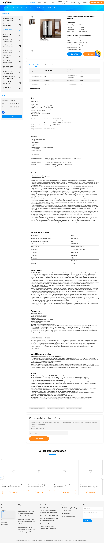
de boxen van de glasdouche (37, 408)
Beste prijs (74, 54)
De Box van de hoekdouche (12, 35)
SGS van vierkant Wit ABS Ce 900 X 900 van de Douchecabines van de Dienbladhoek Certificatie (49, 518)
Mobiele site (4, 522)
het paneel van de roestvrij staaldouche (12, 67)
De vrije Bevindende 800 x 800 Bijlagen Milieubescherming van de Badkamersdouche (26, 521)
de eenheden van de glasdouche (55, 408)
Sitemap (3, 520)
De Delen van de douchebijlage (12, 82)
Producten (3, 510)
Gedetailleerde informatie (36, 65)
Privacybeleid (4, 524)
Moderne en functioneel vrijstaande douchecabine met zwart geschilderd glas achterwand (39, 486)
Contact (12, 116)
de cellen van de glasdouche (74, 408)
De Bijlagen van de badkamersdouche (12, 45)
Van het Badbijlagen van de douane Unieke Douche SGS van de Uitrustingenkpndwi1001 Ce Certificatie (26, 529)
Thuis (2, 508)
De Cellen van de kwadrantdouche (12, 40)
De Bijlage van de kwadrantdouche (12, 51)
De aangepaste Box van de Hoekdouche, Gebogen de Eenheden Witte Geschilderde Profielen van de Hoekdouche (48, 526)
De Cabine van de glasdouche (12, 30)
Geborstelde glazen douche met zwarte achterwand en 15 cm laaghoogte (12, 486)
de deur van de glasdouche (12, 88)
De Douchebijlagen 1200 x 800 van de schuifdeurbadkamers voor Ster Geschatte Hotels (26, 513)
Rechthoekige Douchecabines (12, 24)
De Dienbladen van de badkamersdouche (12, 77)
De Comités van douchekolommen (12, 61)
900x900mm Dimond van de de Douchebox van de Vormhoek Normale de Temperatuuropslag (48, 510)
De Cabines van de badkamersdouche (12, 19)
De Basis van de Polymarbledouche (12, 72)
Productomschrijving (50, 65)
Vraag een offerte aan (96, 2)
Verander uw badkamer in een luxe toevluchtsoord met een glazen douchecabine (90, 486)
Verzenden (39, 439)
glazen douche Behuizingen (12, 56)
